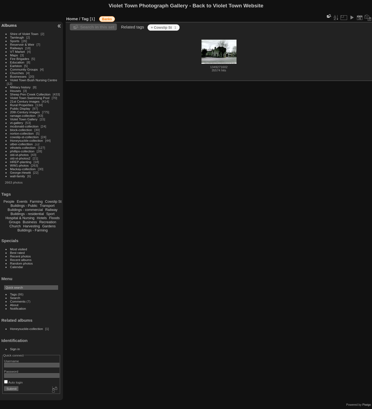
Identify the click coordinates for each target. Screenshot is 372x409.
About (14, 305)
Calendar (16, 267)
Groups (14, 222)
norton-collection (22, 133)
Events (22, 201)
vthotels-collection (23, 147)
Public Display (20, 108)
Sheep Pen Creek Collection (30, 94)
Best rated (17, 252)
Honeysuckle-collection (26, 140)
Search (15, 298)
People (9, 201)
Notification (18, 308)
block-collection (21, 130)
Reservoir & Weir (22, 44)
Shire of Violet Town (24, 34)
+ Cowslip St (163, 27)
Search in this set (97, 27)
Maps (14, 55)
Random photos (21, 263)
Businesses (18, 76)
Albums (9, 25)
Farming (36, 201)
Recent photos (20, 256)
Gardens (49, 226)
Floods (54, 218)
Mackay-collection (23, 169)
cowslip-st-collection (24, 137)
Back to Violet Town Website (227, 5)
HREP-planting (20, 162)
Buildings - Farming (33, 230)
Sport (50, 214)
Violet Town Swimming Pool (30, 98)
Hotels (42, 218)
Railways (16, 48)
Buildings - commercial (25, 210)
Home (72, 18)
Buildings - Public (24, 206)
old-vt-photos (19, 154)
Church (15, 226)
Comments (18, 301)
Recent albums (20, 260)
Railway (51, 210)
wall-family (17, 176)
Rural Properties (21, 105)
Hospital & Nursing (19, 218)
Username (11, 361)
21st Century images (25, 101)
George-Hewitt (20, 172)
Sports (14, 41)
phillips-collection (22, 151)
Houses (15, 90)
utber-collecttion (21, 144)
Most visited (18, 249)
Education (17, 62)
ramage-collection (23, 115)
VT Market (17, 51)
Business (30, 222)
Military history (20, 87)
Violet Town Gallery (24, 119)
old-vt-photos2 (20, 158)
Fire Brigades (19, 58)
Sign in (15, 349)
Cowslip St (53, 201)
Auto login (13, 382)
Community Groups (24, 69)
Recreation (47, 222)
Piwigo (366, 404)
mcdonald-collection (24, 126)
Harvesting (31, 226)
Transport (47, 206)
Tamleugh (17, 37)
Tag (85, 18)
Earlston (16, 66)
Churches (17, 73)
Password (11, 371)
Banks (107, 19)
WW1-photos (19, 165)
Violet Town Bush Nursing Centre (33, 80)
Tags (13, 294)
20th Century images (25, 112)
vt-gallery (16, 122)
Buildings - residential (27, 214)
